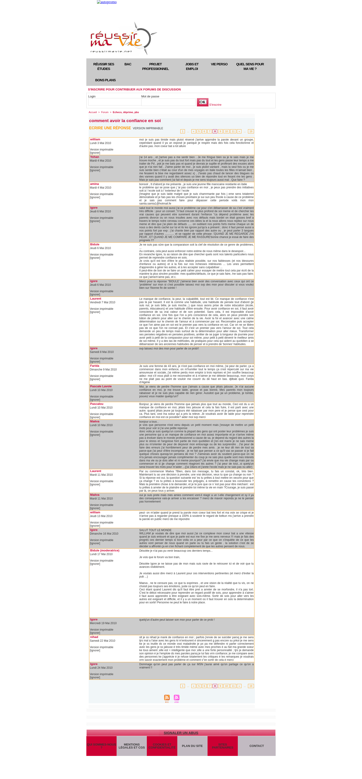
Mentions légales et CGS (132, 746)
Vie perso (219, 64)
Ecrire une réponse (110, 128)
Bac (127, 64)
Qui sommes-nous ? (101, 746)
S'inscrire (215, 104)
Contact (257, 746)
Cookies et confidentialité (161, 746)
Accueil (93, 112)
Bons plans (105, 80)
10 (226, 131)
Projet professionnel (155, 66)
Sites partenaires (222, 746)
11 (233, 131)
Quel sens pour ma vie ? (250, 66)
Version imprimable (148, 128)
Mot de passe (150, 96)
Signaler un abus (181, 733)
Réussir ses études (103, 66)
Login (92, 96)
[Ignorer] (95, 152)
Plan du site (192, 746)
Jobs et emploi (191, 66)
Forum (105, 112)
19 (251, 131)
